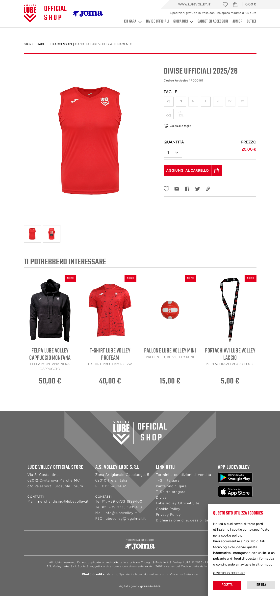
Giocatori (183, 22)
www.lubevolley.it (194, 4)
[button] (173, 151)
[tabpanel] (90, 141)
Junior (237, 21)
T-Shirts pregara (170, 492)
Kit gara (133, 22)
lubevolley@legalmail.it (125, 518)
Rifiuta (261, 585)
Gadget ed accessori (213, 21)
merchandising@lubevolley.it (63, 501)
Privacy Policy (168, 515)
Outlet (251, 21)
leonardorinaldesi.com (150, 574)
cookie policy (231, 535)
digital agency (140, 586)
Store (29, 44)
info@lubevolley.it (121, 513)
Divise (161, 497)
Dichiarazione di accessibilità (182, 520)
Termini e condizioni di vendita (183, 475)
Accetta (227, 585)
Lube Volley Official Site (178, 503)
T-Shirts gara (167, 480)
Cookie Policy (168, 509)
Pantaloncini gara (171, 486)
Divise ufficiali (157, 21)
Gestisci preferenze (229, 573)
